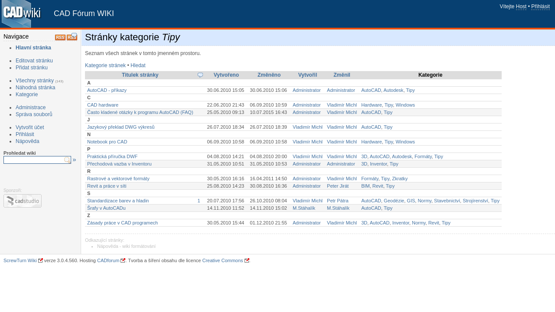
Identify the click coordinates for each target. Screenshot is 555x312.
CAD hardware (102, 104)
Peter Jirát (338, 185)
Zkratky (400, 178)
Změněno (269, 75)
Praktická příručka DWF (112, 156)
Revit (377, 185)
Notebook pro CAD (107, 141)
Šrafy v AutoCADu (106, 208)
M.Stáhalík (304, 208)
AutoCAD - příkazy (107, 90)
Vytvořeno (226, 75)
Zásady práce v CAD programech (122, 222)
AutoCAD (371, 90)
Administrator (307, 90)
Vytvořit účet (30, 127)
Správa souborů (34, 114)
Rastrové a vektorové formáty (118, 178)
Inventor (378, 163)
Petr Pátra (338, 200)
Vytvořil (307, 75)
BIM (365, 185)
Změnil (341, 75)
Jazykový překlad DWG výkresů (120, 127)
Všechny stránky (35, 81)
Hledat (138, 65)
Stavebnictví (447, 200)
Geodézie (394, 200)
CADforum (108, 260)
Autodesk (394, 90)
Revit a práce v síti (106, 185)
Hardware (371, 104)
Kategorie (27, 94)
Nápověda (27, 141)
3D (364, 156)
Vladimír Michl (342, 104)
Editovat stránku (34, 61)
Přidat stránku (32, 68)
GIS (411, 200)
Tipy (410, 90)
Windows (405, 104)
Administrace (31, 107)
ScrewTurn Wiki (20, 260)
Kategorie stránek (105, 65)
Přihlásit (540, 6)
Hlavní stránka (33, 48)
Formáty (423, 156)
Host (521, 6)
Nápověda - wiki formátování (126, 246)
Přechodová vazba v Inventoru (119, 163)
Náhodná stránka (35, 87)
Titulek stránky (140, 75)
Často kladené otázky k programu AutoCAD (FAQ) (140, 112)
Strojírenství (475, 200)
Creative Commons (222, 260)
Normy (424, 200)
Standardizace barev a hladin (118, 200)
